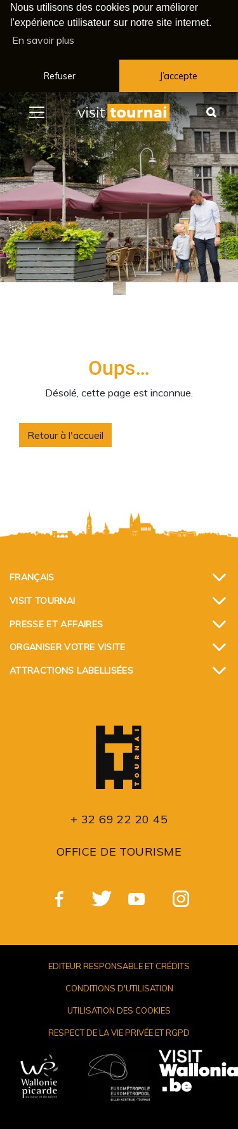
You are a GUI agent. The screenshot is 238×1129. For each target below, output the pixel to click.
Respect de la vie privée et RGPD (119, 1031)
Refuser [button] (60, 76)
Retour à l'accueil (65, 433)
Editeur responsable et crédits (119, 965)
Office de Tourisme (119, 850)
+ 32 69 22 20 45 (119, 818)
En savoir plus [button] (43, 40)
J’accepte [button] (178, 76)
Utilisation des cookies (119, 1009)
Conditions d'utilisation (119, 987)
